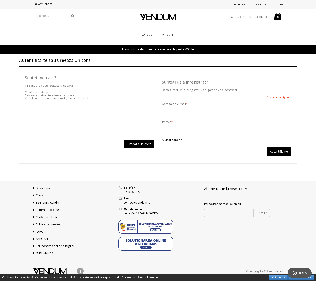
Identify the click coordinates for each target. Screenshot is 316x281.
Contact (41, 195)
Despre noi (43, 188)
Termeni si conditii (48, 202)
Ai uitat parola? (172, 139)
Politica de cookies (48, 224)
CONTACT (263, 17)
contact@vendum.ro (137, 202)
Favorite (260, 4)
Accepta (279, 277)
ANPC (39, 231)
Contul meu (239, 4)
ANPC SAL (42, 239)
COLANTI (166, 35)
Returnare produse (48, 210)
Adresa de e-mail (174, 104)
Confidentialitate (47, 217)
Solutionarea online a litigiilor (55, 246)
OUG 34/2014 (44, 253)
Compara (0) (43, 3)
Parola (166, 121)
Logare (278, 4)
